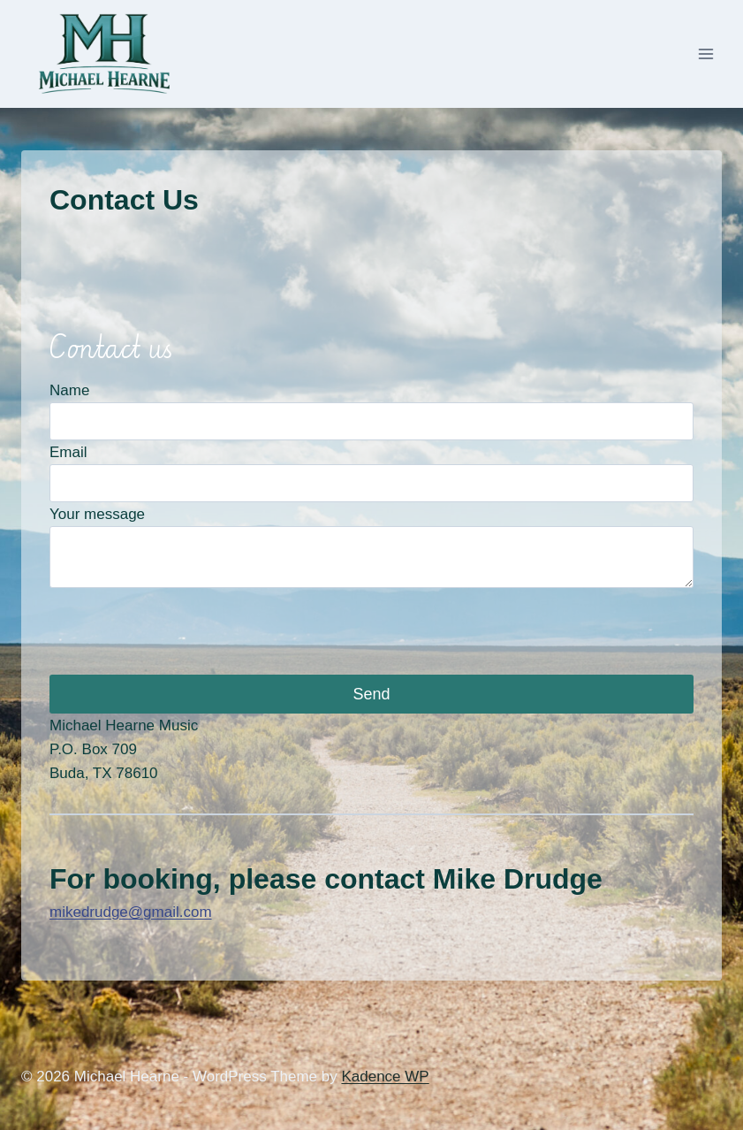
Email (68, 452)
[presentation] (183, 631)
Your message (97, 514)
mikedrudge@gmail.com (130, 912)
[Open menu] (705, 54)
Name (69, 390)
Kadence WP (384, 1076)
